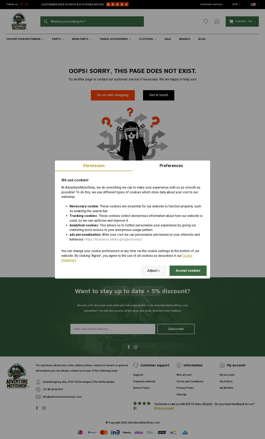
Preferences (171, 165)
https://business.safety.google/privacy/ (114, 239)
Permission (94, 165)
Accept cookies (188, 271)
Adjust (153, 271)
